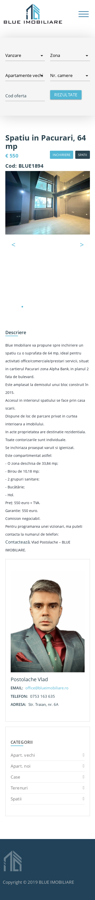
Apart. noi (48, 766)
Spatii (48, 799)
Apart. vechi (48, 755)
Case (48, 777)
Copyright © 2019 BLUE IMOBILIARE (38, 882)
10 (68, 306)
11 (73, 306)
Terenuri (48, 788)
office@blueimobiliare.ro (46, 687)
